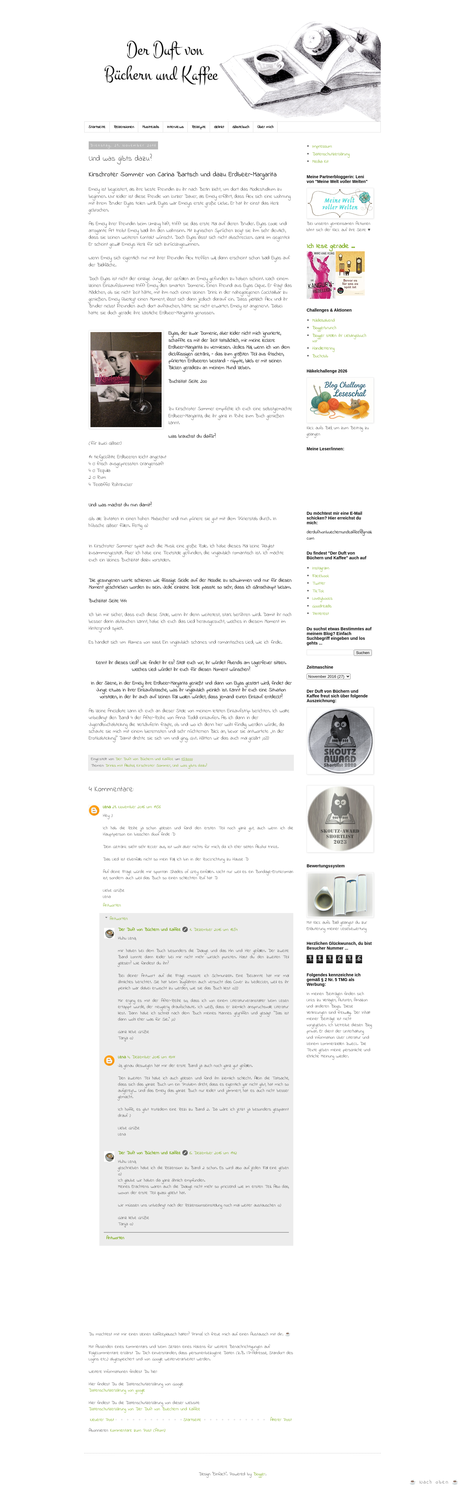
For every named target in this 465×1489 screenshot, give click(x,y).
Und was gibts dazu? (190, 766)
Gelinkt (219, 127)
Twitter (318, 583)
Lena (107, 807)
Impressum (322, 146)
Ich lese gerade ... (331, 246)
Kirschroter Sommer (153, 766)
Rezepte (199, 127)
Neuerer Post (102, 1420)
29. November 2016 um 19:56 (136, 807)
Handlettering (323, 348)
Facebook (320, 576)
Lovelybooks (322, 598)
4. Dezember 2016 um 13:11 (151, 1057)
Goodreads (322, 606)
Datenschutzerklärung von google (117, 1390)
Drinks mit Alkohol (119, 766)
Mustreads (150, 127)
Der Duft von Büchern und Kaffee (149, 929)
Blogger (259, 1474)
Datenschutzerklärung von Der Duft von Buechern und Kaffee (144, 1409)
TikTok (318, 591)
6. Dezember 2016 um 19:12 (213, 1153)
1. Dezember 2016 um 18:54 (213, 929)
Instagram (320, 568)
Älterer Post (281, 1420)
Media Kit (320, 161)
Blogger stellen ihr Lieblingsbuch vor (339, 338)
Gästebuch (240, 127)
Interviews (175, 127)
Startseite (97, 127)
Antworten (112, 905)
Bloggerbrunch (324, 328)
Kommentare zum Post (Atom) (137, 1430)
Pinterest (320, 613)
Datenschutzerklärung (331, 154)
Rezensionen (124, 127)
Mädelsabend (323, 320)
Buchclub (320, 356)
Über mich (265, 127)
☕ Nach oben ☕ (434, 1482)
